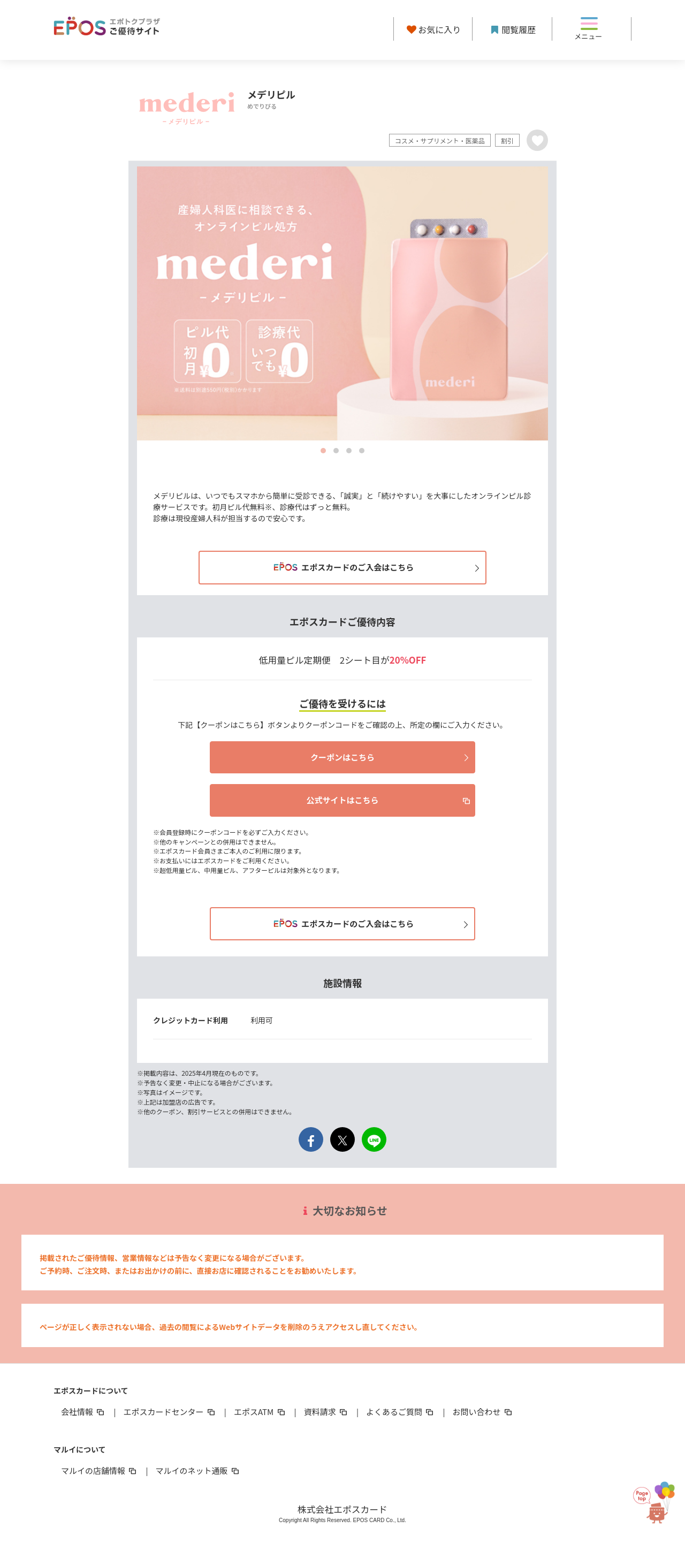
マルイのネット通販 (197, 1470)
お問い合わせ (483, 1411)
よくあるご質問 (400, 1411)
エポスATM (260, 1411)
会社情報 (83, 1411)
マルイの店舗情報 (99, 1470)
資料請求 (326, 1411)
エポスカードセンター (169, 1411)
